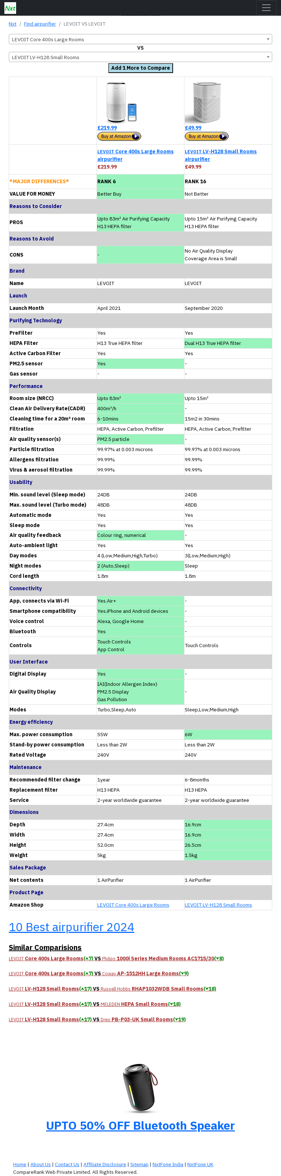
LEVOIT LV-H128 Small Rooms (218, 905)
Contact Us (67, 1164)
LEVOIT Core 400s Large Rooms (133, 905)
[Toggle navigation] (266, 7)
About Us (40, 1164)
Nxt (12, 23)
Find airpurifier (40, 23)
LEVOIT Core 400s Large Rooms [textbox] (48, 39)
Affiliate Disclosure (104, 1164)
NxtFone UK (200, 1164)
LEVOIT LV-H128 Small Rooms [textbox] (45, 57)
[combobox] (140, 39)
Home (19, 1164)
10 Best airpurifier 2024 (71, 926)
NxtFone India (168, 1164)
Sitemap (139, 1164)
